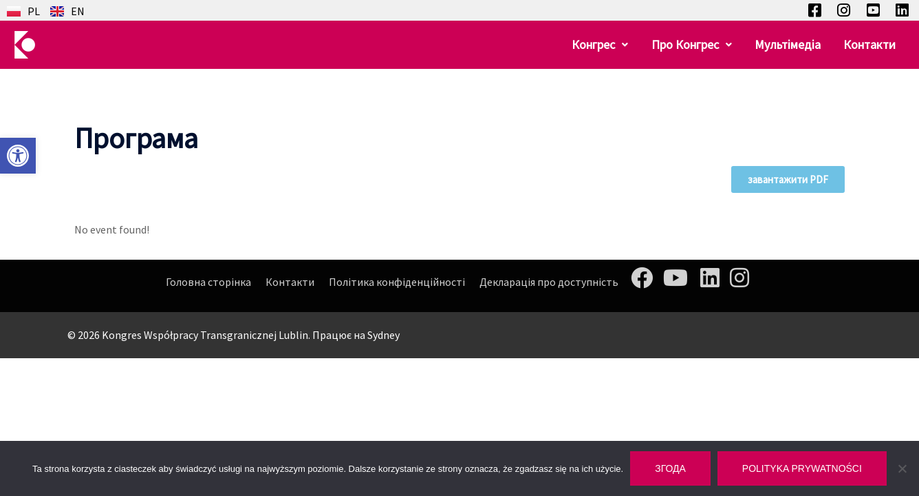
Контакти (871, 45)
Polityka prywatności (802, 468)
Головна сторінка (208, 282)
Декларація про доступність (548, 282)
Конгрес (608, 45)
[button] (18, 156)
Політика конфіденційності (397, 282)
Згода (670, 468)
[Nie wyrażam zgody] (902, 468)
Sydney (383, 335)
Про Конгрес (697, 45)
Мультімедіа (791, 45)
